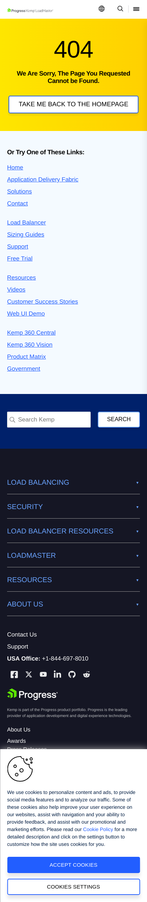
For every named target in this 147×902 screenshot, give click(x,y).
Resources (21, 277)
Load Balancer (26, 222)
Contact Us (22, 634)
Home (15, 167)
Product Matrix (26, 356)
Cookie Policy (98, 829)
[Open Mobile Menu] (136, 9)
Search (119, 419)
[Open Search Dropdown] (119, 9)
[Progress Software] (32, 694)
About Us (18, 730)
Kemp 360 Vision (29, 344)
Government (23, 368)
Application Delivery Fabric (42, 179)
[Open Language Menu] (102, 9)
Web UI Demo (26, 313)
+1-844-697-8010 (65, 658)
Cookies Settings (73, 887)
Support (17, 246)
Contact (17, 203)
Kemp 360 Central (31, 332)
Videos (16, 289)
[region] (73, 825)
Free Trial (20, 258)
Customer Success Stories (42, 301)
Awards (16, 741)
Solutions (19, 191)
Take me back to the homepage (73, 104)
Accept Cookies (73, 865)
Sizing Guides (25, 234)
